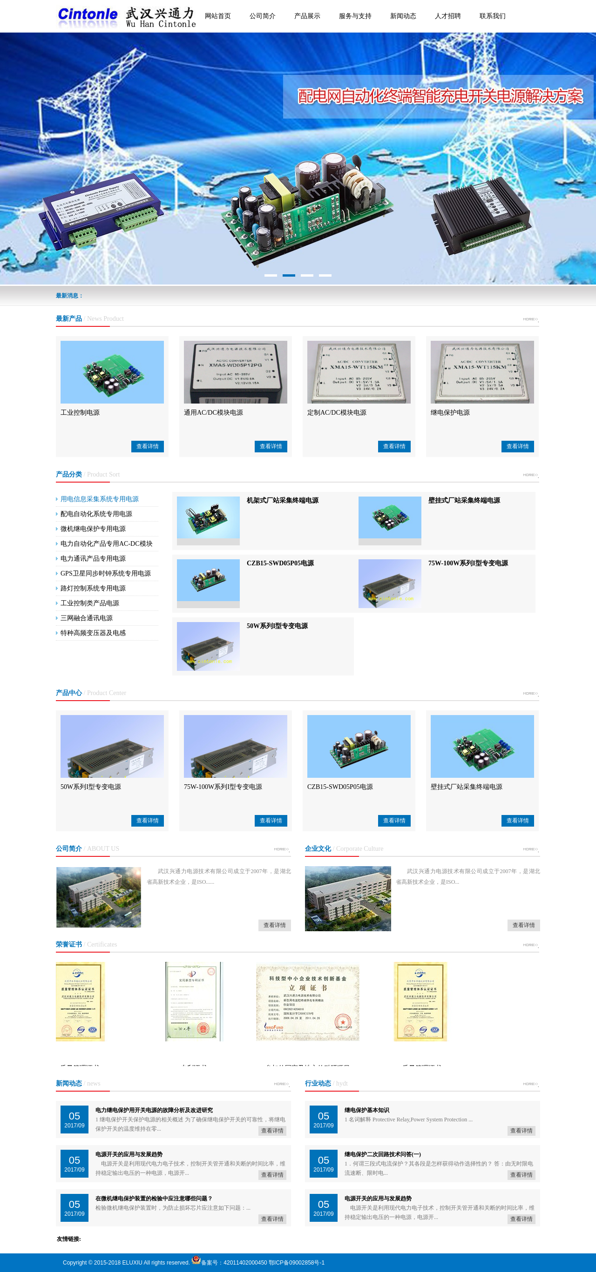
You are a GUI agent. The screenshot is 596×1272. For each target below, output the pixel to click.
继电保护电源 (450, 412)
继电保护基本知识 (367, 1110)
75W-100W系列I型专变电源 (468, 563)
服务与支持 (355, 16)
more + (530, 321)
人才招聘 (448, 16)
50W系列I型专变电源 (277, 626)
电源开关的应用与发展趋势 (129, 1154)
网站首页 (218, 16)
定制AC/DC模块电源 (336, 412)
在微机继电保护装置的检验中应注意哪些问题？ (154, 1198)
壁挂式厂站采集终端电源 (464, 500)
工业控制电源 (80, 412)
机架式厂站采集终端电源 (282, 500)
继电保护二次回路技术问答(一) (383, 1154)
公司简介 (263, 16)
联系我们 (493, 16)
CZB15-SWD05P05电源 (280, 563)
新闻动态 (403, 16)
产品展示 (307, 16)
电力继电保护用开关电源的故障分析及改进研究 (154, 1110)
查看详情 (147, 446)
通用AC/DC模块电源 (213, 412)
